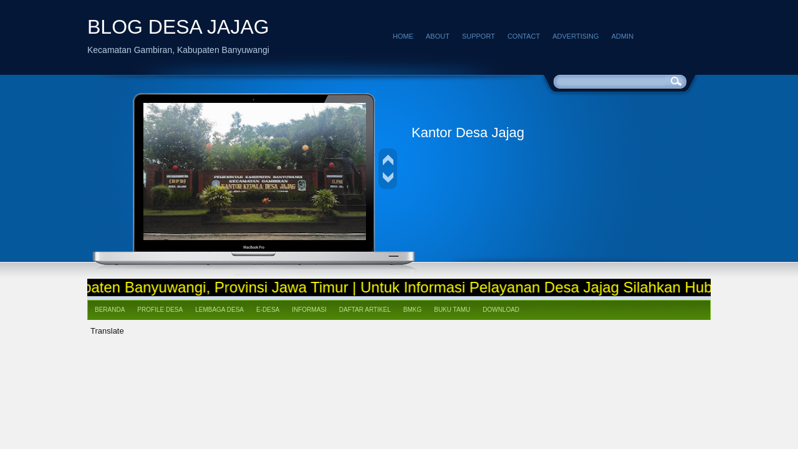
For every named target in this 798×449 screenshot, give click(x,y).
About (437, 36)
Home (403, 36)
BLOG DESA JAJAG (178, 27)
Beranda (110, 309)
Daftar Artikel (365, 309)
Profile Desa (160, 309)
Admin (622, 36)
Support (478, 36)
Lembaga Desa (219, 309)
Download (501, 309)
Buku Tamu (452, 309)
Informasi (309, 309)
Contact (523, 36)
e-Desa (267, 309)
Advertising (575, 36)
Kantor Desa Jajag (467, 132)
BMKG (412, 309)
